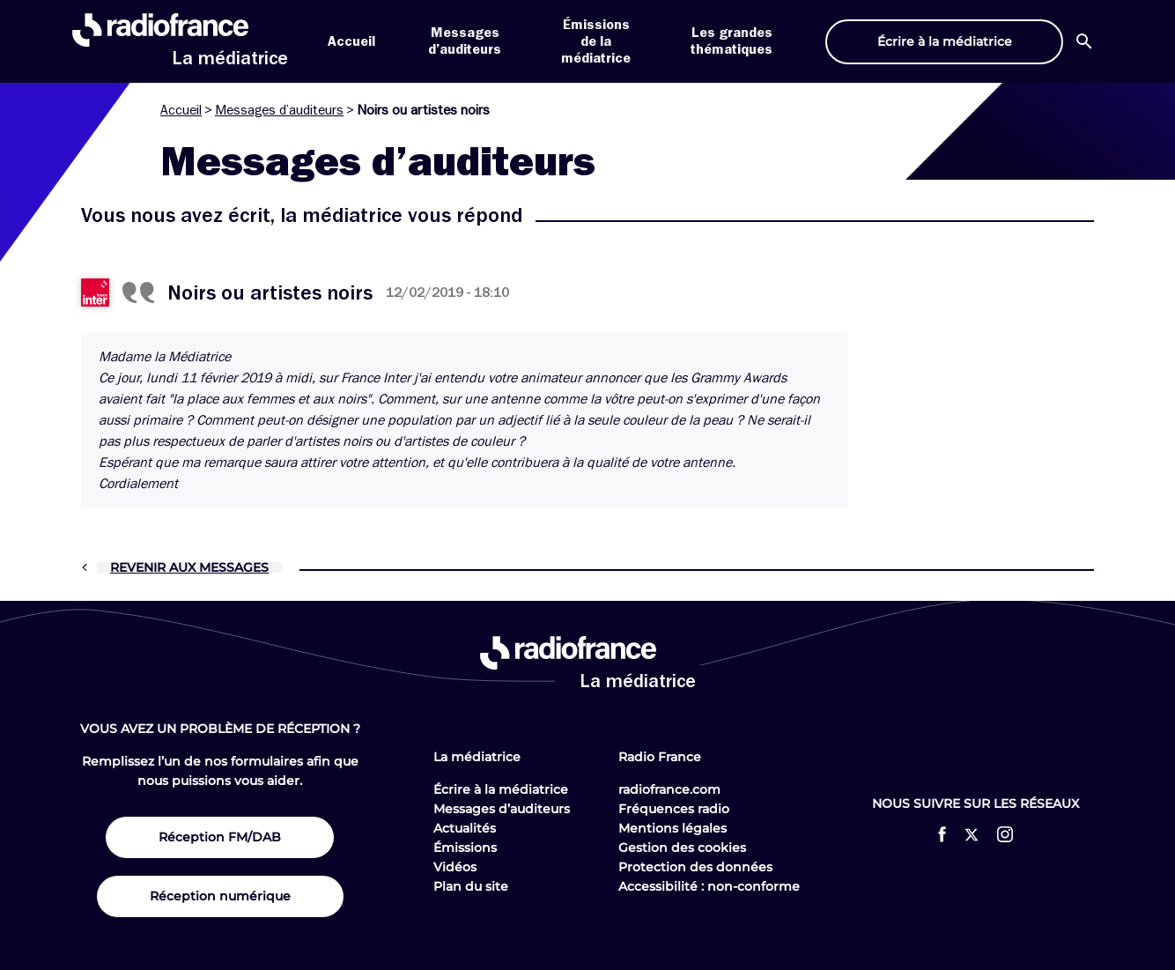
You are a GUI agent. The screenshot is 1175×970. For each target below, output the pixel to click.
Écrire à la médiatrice (500, 789)
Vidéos (455, 867)
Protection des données (695, 867)
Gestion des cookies (682, 847)
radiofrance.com (669, 789)
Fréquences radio (673, 809)
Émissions (465, 847)
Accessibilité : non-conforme (709, 886)
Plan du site (470, 886)
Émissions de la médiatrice (596, 41)
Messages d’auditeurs (279, 110)
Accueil (351, 41)
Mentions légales (672, 828)
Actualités (464, 828)
